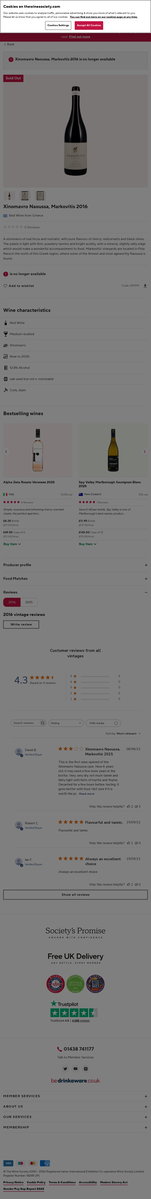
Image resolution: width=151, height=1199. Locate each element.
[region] (75, 16)
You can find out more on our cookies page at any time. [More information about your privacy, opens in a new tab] (104, 17)
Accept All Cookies (89, 25)
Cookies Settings (58, 25)
